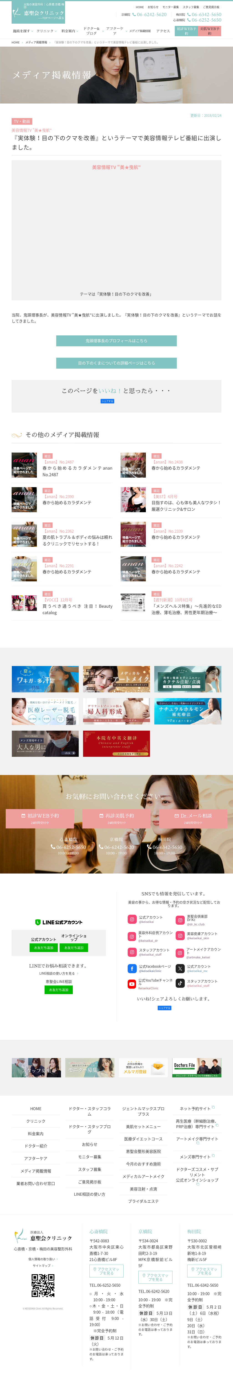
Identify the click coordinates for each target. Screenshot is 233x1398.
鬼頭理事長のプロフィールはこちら (116, 339)
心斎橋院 (98, 1226)
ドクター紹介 (35, 1140)
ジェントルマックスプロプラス (143, 1105)
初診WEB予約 (186, 30)
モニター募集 (89, 1151)
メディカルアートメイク (143, 1170)
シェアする (107, 400)
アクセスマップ (106, 1265)
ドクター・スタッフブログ (89, 1123)
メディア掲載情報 (140, 30)
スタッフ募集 (89, 1163)
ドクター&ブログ (91, 30)
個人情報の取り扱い (43, 1256)
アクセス (163, 30)
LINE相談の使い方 (89, 1188)
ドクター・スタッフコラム (89, 1105)
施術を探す (21, 30)
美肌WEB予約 (209, 30)
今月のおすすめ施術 (143, 1158)
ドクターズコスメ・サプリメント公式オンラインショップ (197, 1170)
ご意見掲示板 (89, 1176)
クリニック (44, 30)
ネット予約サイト (197, 1103)
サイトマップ (43, 1263)
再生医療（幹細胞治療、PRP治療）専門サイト (197, 1118)
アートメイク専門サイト (197, 1134)
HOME (35, 1103)
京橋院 (145, 1226)
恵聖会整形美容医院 (143, 1145)
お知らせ (89, 1138)
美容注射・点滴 (143, 1183)
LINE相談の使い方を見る (58, 970)
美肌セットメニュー (143, 1120)
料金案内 (68, 30)
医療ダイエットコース (143, 1133)
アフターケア (114, 30)
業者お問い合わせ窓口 (35, 1177)
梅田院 (194, 1226)
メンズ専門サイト (197, 1151)
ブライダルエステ (143, 1195)
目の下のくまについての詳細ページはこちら (116, 362)
